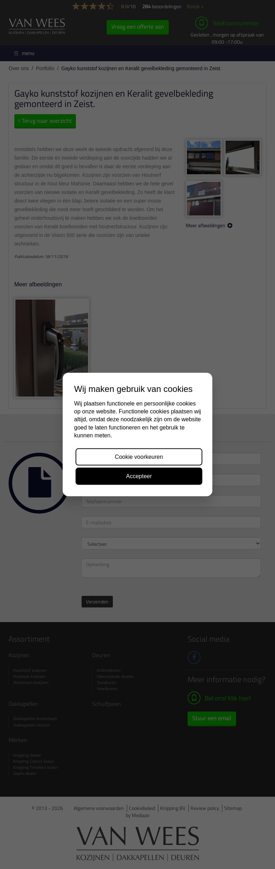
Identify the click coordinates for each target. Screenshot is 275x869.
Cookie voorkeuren (139, 456)
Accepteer (139, 476)
